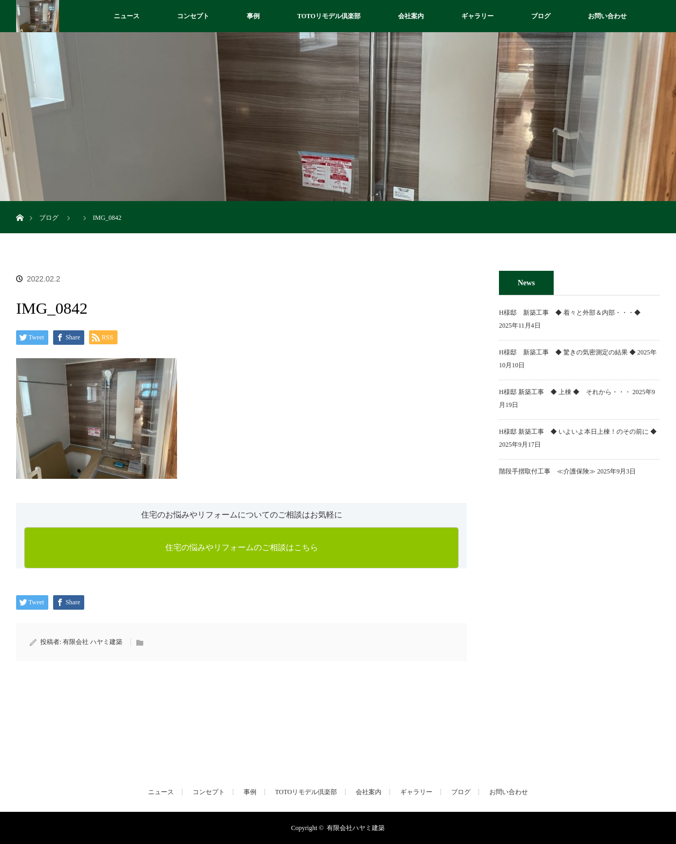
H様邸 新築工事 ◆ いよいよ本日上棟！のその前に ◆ (578, 431)
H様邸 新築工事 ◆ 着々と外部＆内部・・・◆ (573, 312)
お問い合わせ (607, 16)
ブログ (540, 16)
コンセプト (193, 16)
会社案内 (411, 16)
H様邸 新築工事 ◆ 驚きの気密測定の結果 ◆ (567, 352)
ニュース (126, 16)
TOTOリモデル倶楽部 (329, 16)
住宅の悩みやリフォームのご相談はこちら (241, 547)
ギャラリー (477, 16)
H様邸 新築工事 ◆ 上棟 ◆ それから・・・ (565, 392)
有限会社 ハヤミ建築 (92, 642)
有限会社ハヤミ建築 (356, 828)
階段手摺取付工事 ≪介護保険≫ (547, 471)
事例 (253, 16)
